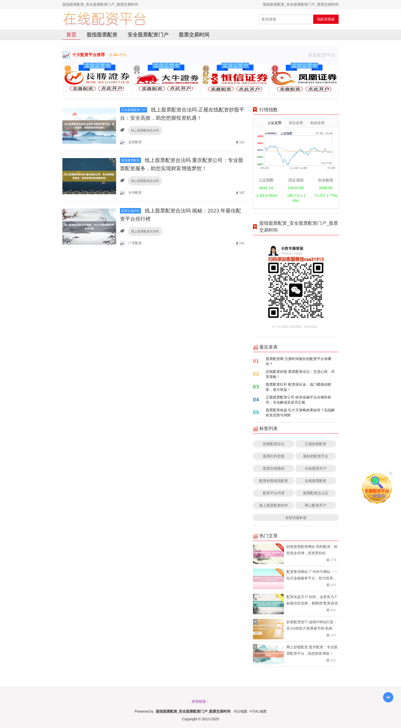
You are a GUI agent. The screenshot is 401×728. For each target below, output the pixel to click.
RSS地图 (240, 711)
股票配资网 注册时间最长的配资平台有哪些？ (298, 361)
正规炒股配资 (315, 443)
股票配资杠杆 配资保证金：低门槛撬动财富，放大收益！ (298, 387)
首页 (71, 34)
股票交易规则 (273, 468)
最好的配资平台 (315, 456)
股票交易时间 (194, 34)
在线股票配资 (315, 480)
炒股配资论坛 (273, 443)
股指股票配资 (102, 34)
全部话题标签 (296, 517)
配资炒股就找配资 (273, 480)
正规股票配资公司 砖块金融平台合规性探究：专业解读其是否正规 (298, 400)
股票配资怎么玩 (315, 492)
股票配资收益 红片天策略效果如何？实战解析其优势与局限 (300, 412)
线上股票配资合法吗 (145, 130)
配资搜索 (326, 19)
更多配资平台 (323, 55)
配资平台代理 (273, 492)
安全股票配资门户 (148, 34)
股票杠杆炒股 (273, 456)
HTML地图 (258, 711)
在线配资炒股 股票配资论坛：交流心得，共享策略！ (300, 374)
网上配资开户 (315, 505)
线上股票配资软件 (273, 505)
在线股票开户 (315, 468)
